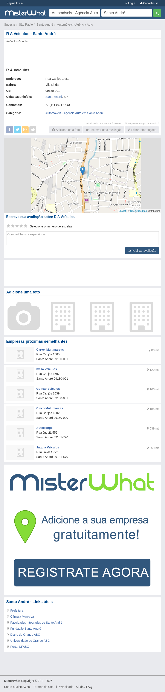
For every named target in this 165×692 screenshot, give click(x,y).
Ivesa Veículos (46, 369)
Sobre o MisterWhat (17, 687)
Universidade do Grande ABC (30, 640)
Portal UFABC (19, 646)
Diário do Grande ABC (25, 634)
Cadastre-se (149, 3)
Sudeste (9, 24)
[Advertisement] (82, 54)
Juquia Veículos (47, 447)
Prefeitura (16, 610)
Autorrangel (44, 428)
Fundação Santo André (25, 628)
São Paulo (26, 24)
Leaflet (122, 211)
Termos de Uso (43, 687)
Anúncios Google (17, 41)
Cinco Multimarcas (49, 408)
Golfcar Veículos (48, 388)
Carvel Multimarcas (50, 349)
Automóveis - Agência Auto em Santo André (75, 113)
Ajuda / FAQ (84, 687)
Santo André (45, 24)
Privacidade (65, 687)
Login (130, 3)
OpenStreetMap (138, 211)
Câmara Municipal (22, 616)
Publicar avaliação (142, 250)
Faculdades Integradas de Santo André (36, 622)
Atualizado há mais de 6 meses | (105, 123)
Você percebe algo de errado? (142, 123)
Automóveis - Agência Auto (75, 24)
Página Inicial (15, 3)
